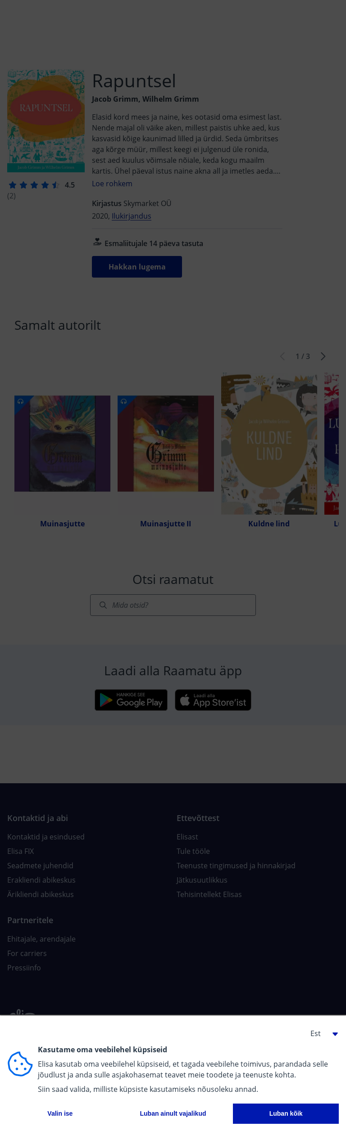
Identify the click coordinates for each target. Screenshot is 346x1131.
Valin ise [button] (60, 1113)
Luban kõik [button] (286, 1113)
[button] (321, 1033)
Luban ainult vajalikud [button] (173, 1113)
